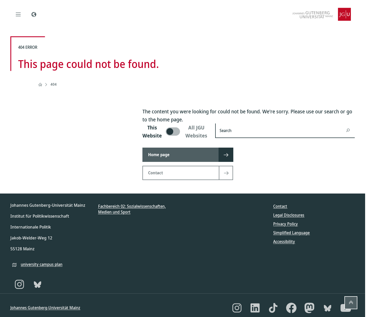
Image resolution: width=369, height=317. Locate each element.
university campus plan (41, 264)
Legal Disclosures (288, 215)
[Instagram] (19, 284)
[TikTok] (273, 308)
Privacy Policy (285, 224)
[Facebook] (291, 308)
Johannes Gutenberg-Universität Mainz (45, 308)
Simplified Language (291, 233)
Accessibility (284, 241)
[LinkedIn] (255, 308)
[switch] (175, 131)
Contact (280, 206)
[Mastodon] (309, 308)
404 (53, 84)
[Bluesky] (37, 284)
